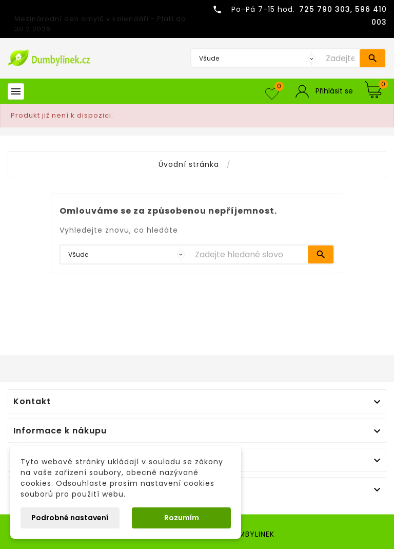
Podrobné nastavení (69, 518)
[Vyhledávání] (340, 58)
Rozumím (181, 518)
